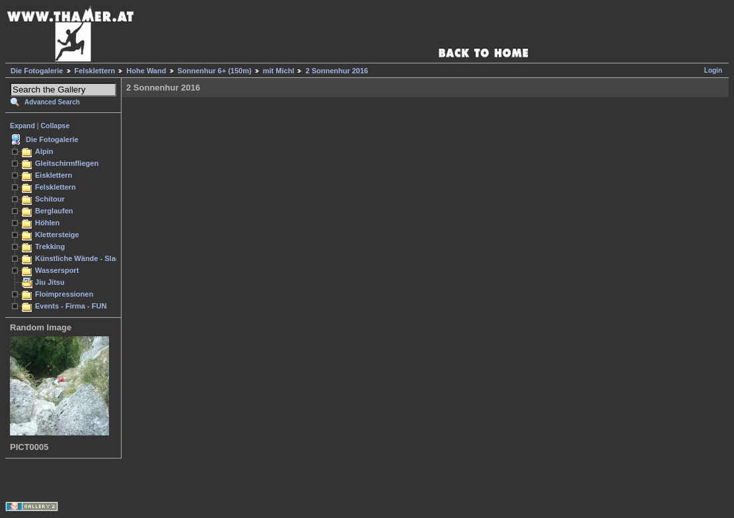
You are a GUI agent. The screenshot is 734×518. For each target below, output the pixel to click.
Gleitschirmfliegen (66, 163)
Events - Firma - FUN (70, 306)
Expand (22, 126)
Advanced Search (52, 102)
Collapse (55, 126)
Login (713, 70)
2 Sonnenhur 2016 (336, 71)
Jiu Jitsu (50, 282)
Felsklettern (95, 71)
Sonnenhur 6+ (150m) (215, 71)
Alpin (44, 151)
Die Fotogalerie (37, 71)
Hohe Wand (146, 71)
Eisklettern (53, 175)
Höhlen (47, 223)
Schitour (50, 199)
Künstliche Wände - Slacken (83, 258)
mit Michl (279, 71)
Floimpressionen (64, 294)
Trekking (50, 246)
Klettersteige (57, 235)
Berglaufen (54, 211)
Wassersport (57, 270)
